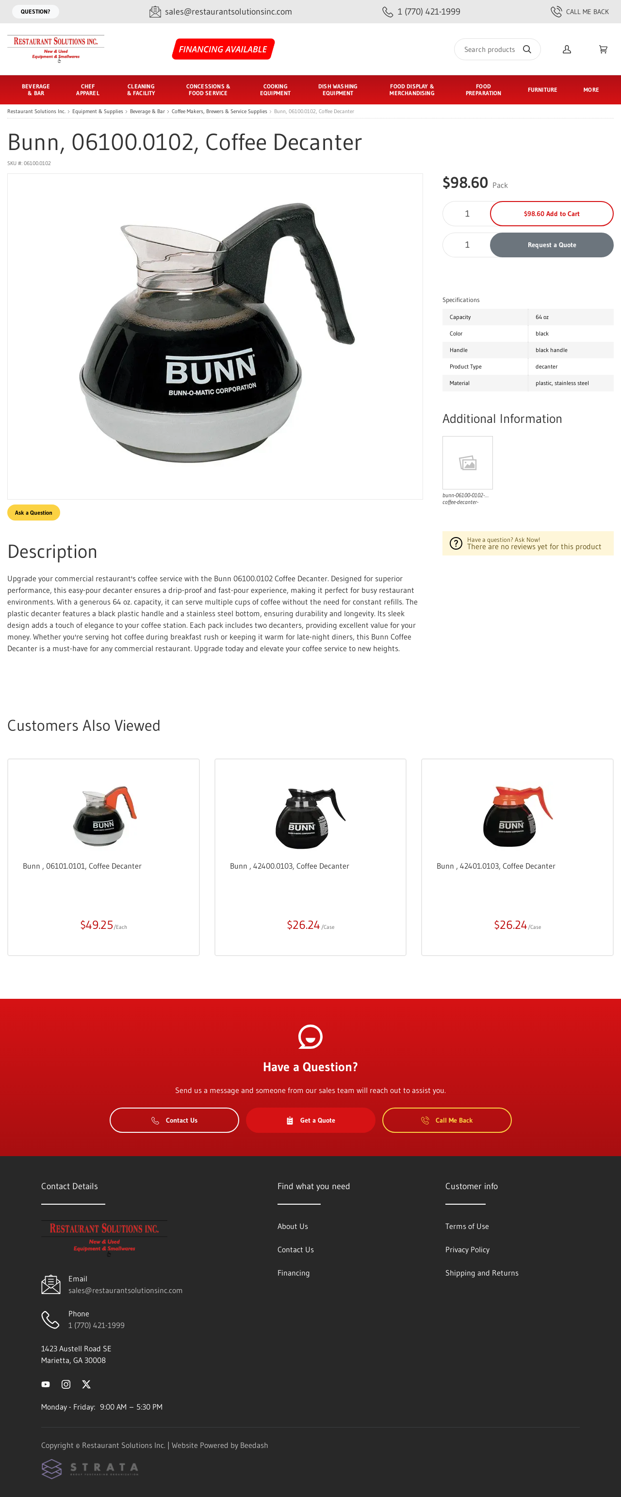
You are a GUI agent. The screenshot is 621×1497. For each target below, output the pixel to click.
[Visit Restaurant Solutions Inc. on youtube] (45, 1383)
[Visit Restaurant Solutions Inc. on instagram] (66, 1383)
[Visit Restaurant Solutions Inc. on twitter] (86, 1383)
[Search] (497, 49)
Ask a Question (33, 512)
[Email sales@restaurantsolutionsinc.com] (220, 11)
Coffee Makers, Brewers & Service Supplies (219, 111)
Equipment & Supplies (97, 111)
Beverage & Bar (147, 111)
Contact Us (174, 1120)
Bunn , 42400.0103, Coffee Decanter (289, 865)
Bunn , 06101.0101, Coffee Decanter (82, 865)
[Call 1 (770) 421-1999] (421, 11)
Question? (35, 11)
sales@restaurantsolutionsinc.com (125, 1290)
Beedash (254, 1445)
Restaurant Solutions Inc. (36, 111)
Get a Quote (310, 1120)
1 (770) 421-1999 (96, 1325)
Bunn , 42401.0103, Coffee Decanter (496, 865)
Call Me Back (580, 11)
